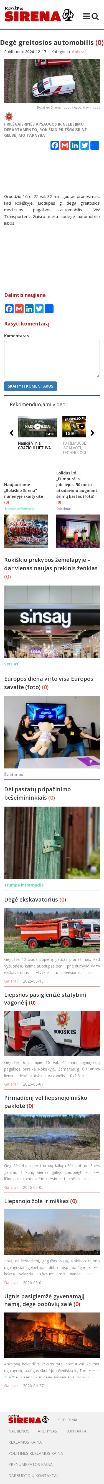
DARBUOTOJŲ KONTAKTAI (33, 1475)
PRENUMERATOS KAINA (30, 1464)
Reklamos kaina (25, 1442)
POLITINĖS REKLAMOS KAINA (35, 1453)
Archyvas (47, 1431)
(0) (99, 42)
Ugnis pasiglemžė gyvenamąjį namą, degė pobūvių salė (44, 1300)
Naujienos (18, 1431)
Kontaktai (76, 1431)
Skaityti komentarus (30, 386)
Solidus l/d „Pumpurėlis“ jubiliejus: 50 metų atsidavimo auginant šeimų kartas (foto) (76, 484)
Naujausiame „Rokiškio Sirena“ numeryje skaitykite (23, 490)
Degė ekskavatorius (31, 899)
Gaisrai (11, 981)
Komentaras (16, 335)
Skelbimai (68, 1419)
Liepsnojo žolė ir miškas (36, 1201)
